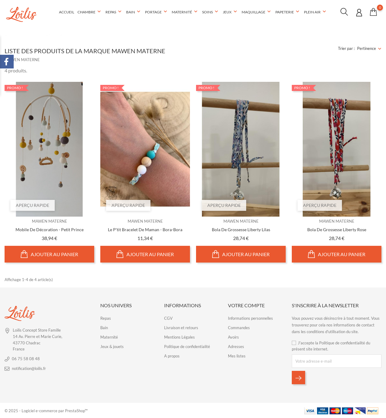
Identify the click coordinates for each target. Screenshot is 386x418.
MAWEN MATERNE (49, 221)
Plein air (315, 12)
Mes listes (237, 355)
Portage (156, 12)
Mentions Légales (179, 336)
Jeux (230, 12)
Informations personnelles (250, 317)
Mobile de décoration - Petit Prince (50, 229)
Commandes (239, 327)
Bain (134, 12)
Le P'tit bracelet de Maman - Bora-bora (145, 229)
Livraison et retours (181, 327)
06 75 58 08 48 (26, 358)
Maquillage (257, 12)
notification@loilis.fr (29, 368)
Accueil (66, 12)
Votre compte (246, 305)
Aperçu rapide (33, 204)
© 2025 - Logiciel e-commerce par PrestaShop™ (46, 410)
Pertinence (366, 48)
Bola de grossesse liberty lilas (241, 229)
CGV (168, 317)
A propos (172, 355)
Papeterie (288, 12)
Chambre (90, 12)
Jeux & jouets (112, 346)
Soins (210, 12)
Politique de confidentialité (187, 346)
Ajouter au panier (49, 254)
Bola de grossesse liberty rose (336, 229)
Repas (114, 12)
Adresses (236, 346)
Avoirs (233, 336)
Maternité (185, 12)
